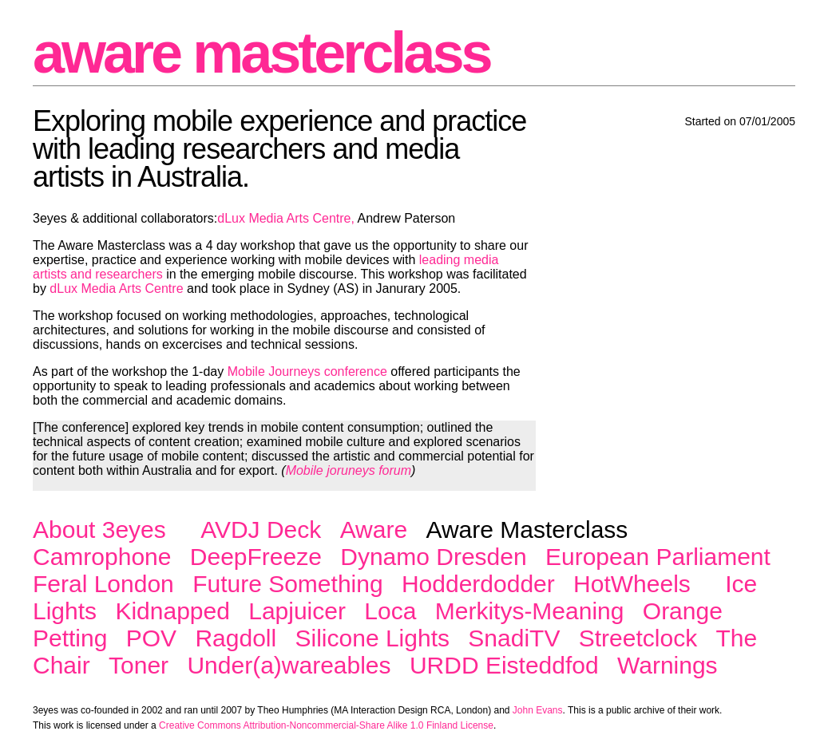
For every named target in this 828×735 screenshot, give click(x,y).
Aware (374, 529)
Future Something (287, 584)
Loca (390, 611)
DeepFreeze (256, 556)
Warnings (667, 665)
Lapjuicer (297, 611)
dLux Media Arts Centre (116, 288)
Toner (138, 665)
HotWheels (632, 584)
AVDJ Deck (260, 529)
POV (151, 638)
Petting (70, 638)
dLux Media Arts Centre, (286, 218)
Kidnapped (172, 611)
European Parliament (658, 556)
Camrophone (102, 556)
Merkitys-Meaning (529, 611)
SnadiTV (514, 638)
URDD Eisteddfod (504, 665)
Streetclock (638, 638)
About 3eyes (99, 529)
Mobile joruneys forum (348, 470)
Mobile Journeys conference (307, 371)
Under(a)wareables (288, 665)
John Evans (538, 710)
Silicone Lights (372, 638)
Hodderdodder (478, 584)
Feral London (103, 584)
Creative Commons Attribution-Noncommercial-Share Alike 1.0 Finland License (326, 725)
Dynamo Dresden (433, 556)
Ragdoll (235, 638)
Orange (683, 611)
